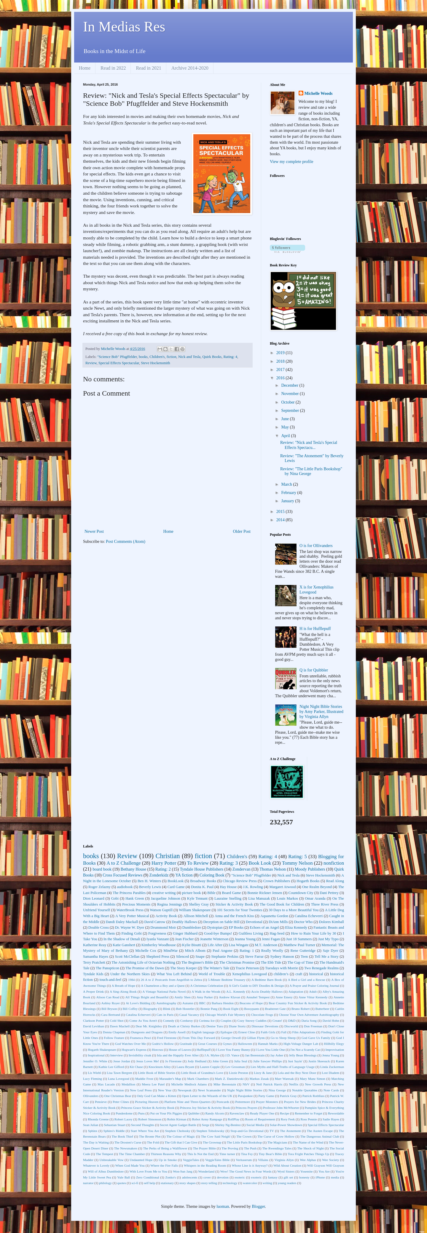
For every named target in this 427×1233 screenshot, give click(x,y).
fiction (171, 357)
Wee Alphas (308, 1160)
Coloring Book (212, 875)
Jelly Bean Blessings (303, 1055)
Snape (200, 956)
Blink (167, 1008)
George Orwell (231, 1038)
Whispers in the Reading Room (205, 1165)
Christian (167, 856)
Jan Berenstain (255, 1055)
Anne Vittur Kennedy (313, 997)
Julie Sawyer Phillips (267, 1061)
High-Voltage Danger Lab (300, 1043)
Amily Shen (182, 997)
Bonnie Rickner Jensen (264, 893)
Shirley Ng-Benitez (228, 1125)
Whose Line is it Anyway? (250, 1165)
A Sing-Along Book (123, 991)
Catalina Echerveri (138, 1014)
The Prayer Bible (204, 1148)
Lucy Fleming (92, 1078)
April (286, 436)
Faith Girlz (268, 1032)
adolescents (189, 1177)
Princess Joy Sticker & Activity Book (205, 1107)
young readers (287, 1183)
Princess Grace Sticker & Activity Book (147, 1107)
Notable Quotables (304, 1090)
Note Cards (331, 1090)
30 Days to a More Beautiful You (293, 910)
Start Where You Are (145, 1131)
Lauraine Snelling (227, 898)
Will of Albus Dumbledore (106, 1171)
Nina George (277, 1090)
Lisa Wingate (238, 945)
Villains (263, 1160)
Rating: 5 (297, 856)
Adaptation (296, 991)
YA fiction (184, 875)
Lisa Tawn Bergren (119, 1072)
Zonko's (170, 1177)
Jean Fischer (184, 939)
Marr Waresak (284, 1078)
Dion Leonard (93, 898)
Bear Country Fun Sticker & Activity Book (298, 1003)
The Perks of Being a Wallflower (165, 1148)
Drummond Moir (163, 927)
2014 (281, 520)
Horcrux (157, 1049)
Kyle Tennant (197, 898)
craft (298, 974)
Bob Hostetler (185, 1008)
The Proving (230, 1148)
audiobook (125, 887)
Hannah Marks (268, 1043)
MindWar (170, 951)
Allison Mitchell (195, 916)
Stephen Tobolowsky (210, 1131)
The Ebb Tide (271, 962)
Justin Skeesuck (319, 1061)
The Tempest (104, 1154)
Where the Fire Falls (164, 1165)
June (285, 419)
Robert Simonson (149, 1119)
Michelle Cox (145, 951)
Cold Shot (117, 1020)
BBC (202, 1003)
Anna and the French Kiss (234, 916)
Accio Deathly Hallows (267, 991)
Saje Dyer (330, 951)
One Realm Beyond (317, 887)
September (290, 410)
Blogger (258, 1206)
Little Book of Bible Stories (156, 1072)
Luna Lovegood (118, 1078)
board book (102, 869)
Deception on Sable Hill (221, 922)
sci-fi (134, 1183)
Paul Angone (222, 951)
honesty (304, 1177)
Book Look (260, 863)
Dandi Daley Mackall (122, 922)
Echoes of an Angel (264, 927)
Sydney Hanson (282, 956)
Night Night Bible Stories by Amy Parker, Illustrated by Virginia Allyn (321, 711)
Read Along (335, 881)
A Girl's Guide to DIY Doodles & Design (256, 985)
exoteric (256, 1177)
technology (230, 1183)
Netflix (293, 1084)
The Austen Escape (320, 1131)
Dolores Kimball (331, 922)
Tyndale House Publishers (201, 869)
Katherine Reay (94, 945)
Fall (283, 1032)
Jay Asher (276, 1055)
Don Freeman (313, 1026)
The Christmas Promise (236, 962)
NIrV (246, 1084)
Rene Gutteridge (303, 951)
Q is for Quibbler (313, 670)
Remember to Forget (308, 1113)
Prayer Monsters (267, 1102)
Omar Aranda (315, 898)
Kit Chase (136, 1067)
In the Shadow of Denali (121, 939)
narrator (88, 1183)
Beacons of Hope (251, 1003)
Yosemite (306, 1171)
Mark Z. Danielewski (229, 1078)
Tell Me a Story (327, 956)
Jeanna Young (245, 939)
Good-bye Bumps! (218, 933)
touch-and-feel (110, 980)
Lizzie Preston (238, 1072)
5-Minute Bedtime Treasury (226, 979)
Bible (211, 893)
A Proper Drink (93, 991)
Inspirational (96, 1055)
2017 (281, 369)
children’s (281, 974)
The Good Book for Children (282, 904)
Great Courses (207, 1043)
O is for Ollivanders (316, 545)
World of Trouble (211, 974)
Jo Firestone (173, 1061)
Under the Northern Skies (130, 974)
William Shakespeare (195, 910)
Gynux (227, 1043)
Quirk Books (212, 357)
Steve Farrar (254, 956)
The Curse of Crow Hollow (275, 1136)
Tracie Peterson (247, 968)
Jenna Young (330, 1055)
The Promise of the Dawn (144, 968)
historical (316, 974)
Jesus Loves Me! (147, 1061)
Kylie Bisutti (191, 945)
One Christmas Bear (117, 1096)
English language (203, 1032)
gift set (288, 1177)
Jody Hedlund (197, 1061)
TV (272, 1131)
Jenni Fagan (271, 939)
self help (149, 1183)
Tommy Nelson (297, 863)
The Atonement (290, 1131)
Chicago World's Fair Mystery (225, 1014)
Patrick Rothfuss (313, 1096)
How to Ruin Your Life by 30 (313, 933)
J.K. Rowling (253, 887)
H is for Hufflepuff (315, 628)
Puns (141, 1113)
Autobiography (166, 1003)
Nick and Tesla (189, 357)
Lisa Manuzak (259, 898)
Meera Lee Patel (153, 1084)
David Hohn (331, 1020)
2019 (281, 353)
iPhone (320, 1177)
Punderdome (124, 1113)
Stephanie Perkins (224, 956)
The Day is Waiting (96, 1142)
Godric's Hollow (163, 1043)
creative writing (164, 893)
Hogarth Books (308, 881)
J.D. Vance (232, 1055)
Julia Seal (240, 1061)
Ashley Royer (110, 1003)
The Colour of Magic (180, 1136)
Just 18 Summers (299, 939)
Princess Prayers (246, 1107)
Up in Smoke (168, 1160)
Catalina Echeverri (309, 916)
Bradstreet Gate (275, 1008)
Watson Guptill (161, 910)
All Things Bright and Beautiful (146, 997)
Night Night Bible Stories (244, 1090)
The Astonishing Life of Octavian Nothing (143, 962)
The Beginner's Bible (197, 962)
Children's (157, 357)
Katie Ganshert (124, 945)
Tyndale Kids (93, 974)
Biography (150, 1008)
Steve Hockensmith (155, 363)
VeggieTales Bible (217, 1160)
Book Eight (231, 1008)
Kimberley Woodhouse (158, 945)
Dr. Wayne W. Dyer (129, 927)
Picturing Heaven (146, 1102)
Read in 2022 (113, 68)
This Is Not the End (200, 1154)
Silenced (182, 956)
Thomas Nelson (272, 869)
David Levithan (93, 1026)
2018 (281, 361)
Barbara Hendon (223, 1003)
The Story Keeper (183, 968)
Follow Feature (114, 1038)
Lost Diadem (330, 1072)
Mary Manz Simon (312, 1078)
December (290, 385)
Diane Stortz (237, 1026)
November (290, 393)
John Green (220, 1061)
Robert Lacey (123, 1119)
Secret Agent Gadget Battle (178, 1125)
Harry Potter (164, 863)
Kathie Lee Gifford (111, 1067)
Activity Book (166, 916)
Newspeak (185, 1090)
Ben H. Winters (149, 881)
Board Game (231, 893)
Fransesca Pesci (140, 1038)
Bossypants (251, 1008)
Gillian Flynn (256, 1038)
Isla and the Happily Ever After (178, 1055)
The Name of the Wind (308, 1142)
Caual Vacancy (189, 1014)
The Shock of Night (310, 1148)
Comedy (168, 1020)
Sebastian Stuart (114, 1125)
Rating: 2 (163, 869)
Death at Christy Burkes (184, 1026)
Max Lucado (106, 1084)
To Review (198, 863)
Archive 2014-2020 (189, 68)
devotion (222, 1177)
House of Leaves (180, 1049)
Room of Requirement (260, 1119)
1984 (131, 979)
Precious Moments (136, 904)
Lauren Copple (210, 1067)
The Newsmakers (125, 1148)
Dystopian (215, 927)
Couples (226, 1020)
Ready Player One (262, 1113)
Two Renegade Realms (321, 968)
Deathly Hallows (184, 922)
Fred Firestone (167, 1038)
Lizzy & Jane (263, 1072)
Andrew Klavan (229, 997)
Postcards (222, 1102)
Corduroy (186, 1020)
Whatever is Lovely (96, 1165)
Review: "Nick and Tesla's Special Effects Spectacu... (308, 445)
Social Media (255, 1125)
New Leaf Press (141, 1090)
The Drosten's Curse (127, 1142)
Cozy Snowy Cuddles (251, 1020)
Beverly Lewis (150, 887)
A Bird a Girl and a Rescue (306, 979)
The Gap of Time (300, 962)
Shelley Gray (199, 904)
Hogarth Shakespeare (102, 1049)
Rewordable (336, 1113)
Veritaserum (244, 1160)
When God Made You (130, 1165)
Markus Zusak (259, 1078)
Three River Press (324, 904)
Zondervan (241, 869)
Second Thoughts (142, 1125)
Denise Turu (214, 1026)
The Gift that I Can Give (181, 1142)
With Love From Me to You (148, 1171)
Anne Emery (284, 997)
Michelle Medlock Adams (189, 1084)
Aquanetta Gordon (274, 916)
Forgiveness (157, 933)
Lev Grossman (235, 1067)
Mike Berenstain (225, 1084)
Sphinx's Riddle (114, 1131)
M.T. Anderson (266, 945)
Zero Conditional (147, 1177)
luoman (222, 1206)
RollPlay (233, 1119)
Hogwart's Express (134, 1049)
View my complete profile (291, 161)
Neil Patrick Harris (269, 1084)
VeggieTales (191, 1160)
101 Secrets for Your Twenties (239, 910)
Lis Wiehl (94, 1072)
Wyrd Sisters (285, 1171)
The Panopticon (107, 968)
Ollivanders (90, 1096)
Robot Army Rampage (207, 1119)
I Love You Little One (270, 1049)
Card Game (176, 887)
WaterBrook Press (130, 910)
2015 (281, 511)
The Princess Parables (129, 893)
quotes (121, 1183)
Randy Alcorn (214, 1113)
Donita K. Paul (202, 887)
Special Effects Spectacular (118, 363)
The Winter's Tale (216, 968)
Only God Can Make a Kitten (156, 1096)
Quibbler (194, 1113)
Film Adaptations (304, 1032)
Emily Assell (177, 1032)
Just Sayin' (295, 1061)
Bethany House (133, 869)
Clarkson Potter (93, 1020)
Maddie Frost (144, 1078)
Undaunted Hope (141, 1160)
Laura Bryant (185, 1067)
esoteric (240, 1177)
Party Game (266, 1096)
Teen (304, 956)
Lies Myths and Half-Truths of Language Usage (283, 1067)
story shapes (187, 1183)
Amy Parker (205, 997)
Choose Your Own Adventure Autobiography (309, 1014)
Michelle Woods (319, 93)
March (287, 484)
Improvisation (334, 1049)
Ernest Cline (246, 1032)
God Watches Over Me (130, 1043)
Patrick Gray (288, 1096)
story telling (209, 1183)
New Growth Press (318, 1084)
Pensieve (101, 1102)
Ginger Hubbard (185, 933)
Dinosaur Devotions (264, 1026)
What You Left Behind (174, 974)
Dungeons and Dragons (146, 1032)
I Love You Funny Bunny (233, 1049)
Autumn (187, 1003)
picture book (191, 893)
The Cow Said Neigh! (216, 1136)
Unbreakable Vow (111, 1160)
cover (207, 1177)
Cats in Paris (165, 1014)
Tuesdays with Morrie (281, 968)
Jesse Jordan (121, 1061)
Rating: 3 (228, 863)
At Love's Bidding (138, 1003)
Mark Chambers (198, 1078)
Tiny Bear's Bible (270, 1154)
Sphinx (93, 1131)
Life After (215, 945)
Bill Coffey (130, 1008)
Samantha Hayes (95, 956)
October (288, 402)
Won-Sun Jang (182, 1171)
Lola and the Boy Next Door (297, 1072)
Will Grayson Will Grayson (325, 1165)
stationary (167, 1183)
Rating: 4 (230, 357)
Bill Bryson (109, 1008)
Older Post (242, 531)
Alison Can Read (107, 997)
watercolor (250, 1183)
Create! (277, 1020)
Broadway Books (203, 881)
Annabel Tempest (258, 997)
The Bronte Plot (150, 1136)
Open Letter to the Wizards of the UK (207, 1096)
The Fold (153, 1142)
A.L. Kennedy (235, 991)
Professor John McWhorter (281, 1107)
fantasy (272, 1177)
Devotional (254, 922)
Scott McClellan (127, 956)
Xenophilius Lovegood (249, 974)
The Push (250, 1148)
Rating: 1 (247, 951)
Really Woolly (272, 951)
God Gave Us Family (316, 1038)
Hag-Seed (277, 933)
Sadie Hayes (331, 1119)
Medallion (128, 1084)
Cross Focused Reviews (122, 875)
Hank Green (134, 898)
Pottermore (242, 1102)
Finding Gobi (131, 933)
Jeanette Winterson (214, 939)
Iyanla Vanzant (157, 939)
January (288, 501)
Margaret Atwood (282, 887)
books (143, 357)
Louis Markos (287, 898)
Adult (312, 991)
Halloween (245, 1043)
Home (84, 68)
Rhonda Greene (98, 1119)
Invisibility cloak (140, 1055)
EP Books (236, 927)
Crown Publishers (276, 881)
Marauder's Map (170, 1078)
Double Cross (98, 927)
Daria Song (309, 1020)
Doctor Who (303, 922)
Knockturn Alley (160, 1067)
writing (267, 1183)
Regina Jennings (169, 904)
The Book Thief (122, 1136)
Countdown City (301, 893)
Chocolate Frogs (262, 1014)
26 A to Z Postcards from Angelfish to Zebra (171, 979)
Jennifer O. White (95, 1061)
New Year (164, 1090)
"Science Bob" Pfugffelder (117, 357)
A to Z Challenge (123, 863)
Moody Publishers (310, 869)
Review (91, 363)
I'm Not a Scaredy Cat (305, 1049)
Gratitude (186, 1043)
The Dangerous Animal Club (319, 1136)
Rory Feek (288, 1119)
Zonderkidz (159, 875)
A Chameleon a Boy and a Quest (162, 985)
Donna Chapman (114, 1032)
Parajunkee (245, 1096)
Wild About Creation (287, 1165)
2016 (281, 378)
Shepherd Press (157, 956)
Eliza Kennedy (296, 927)
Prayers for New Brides (300, 1102)
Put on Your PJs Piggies (166, 1113)
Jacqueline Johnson (165, 898)
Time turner (227, 1154)
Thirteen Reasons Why (166, 1154)
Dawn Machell (120, 1026)
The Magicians (277, 1142)
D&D (292, 1020)
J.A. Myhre (211, 1055)
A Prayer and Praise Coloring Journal (314, 985)
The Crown (243, 1136)
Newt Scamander (209, 1090)
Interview (116, 1055)
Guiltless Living (251, 933)
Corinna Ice (207, 1020)
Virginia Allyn (284, 1160)
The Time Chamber (132, 1154)
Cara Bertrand (110, 1014)
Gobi (115, 898)
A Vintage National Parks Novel (164, 991)
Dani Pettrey (329, 893)
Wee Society (330, 1160)
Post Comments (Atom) (125, 541)
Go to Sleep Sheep (283, 1038)
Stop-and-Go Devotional (246, 1131)
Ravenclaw (237, 1113)
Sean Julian (90, 1125)
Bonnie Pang (209, 1008)
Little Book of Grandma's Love (202, 1072)
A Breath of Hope (124, 985)
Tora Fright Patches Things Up (308, 1154)
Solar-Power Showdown (286, 1125)
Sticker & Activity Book (234, 904)
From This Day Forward (198, 1038)
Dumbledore (191, 927)
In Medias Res (124, 26)
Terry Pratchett (94, 962)
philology (105, 1183)
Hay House (228, 887)
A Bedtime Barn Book (266, 979)
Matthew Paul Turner (299, 945)
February (289, 492)
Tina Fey (247, 1154)
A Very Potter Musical (132, 916)
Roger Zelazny (99, 887)
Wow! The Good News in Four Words (246, 1171)
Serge (205, 1125)
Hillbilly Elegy (334, 1043)
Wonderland (206, 1171)
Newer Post (94, 531)
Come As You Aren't (143, 1020)
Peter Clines (121, 1102)
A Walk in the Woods (206, 991)
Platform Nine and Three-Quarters (187, 1102)
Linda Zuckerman (332, 1067)
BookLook (176, 881)
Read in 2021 (148, 68)
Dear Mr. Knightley (149, 1026)
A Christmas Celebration (206, 985)
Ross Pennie (308, 1119)
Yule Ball (123, 1177)
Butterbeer (322, 1008)
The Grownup (212, 1142)
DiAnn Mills (278, 922)
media (335, 1177)
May (285, 427)
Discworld (291, 1026)
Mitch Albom (195, 951)
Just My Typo (328, 939)
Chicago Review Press (239, 881)
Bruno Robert (300, 1008)
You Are (324, 1171)
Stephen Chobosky (177, 1131)
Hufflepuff (204, 1049)
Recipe (284, 1113)
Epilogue (226, 1032)
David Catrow (154, 922)
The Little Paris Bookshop (244, 1142)
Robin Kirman (177, 1119)
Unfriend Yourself (96, 910)
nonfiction (334, 863)
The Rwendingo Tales (276, 1148)
